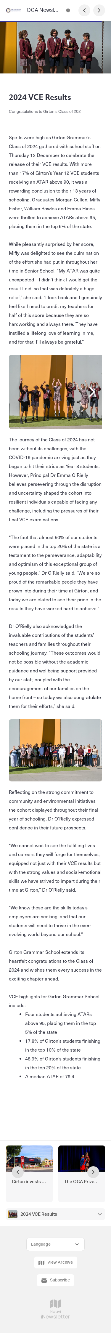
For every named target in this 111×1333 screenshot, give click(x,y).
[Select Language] (55, 1244)
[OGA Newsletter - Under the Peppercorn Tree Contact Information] (68, 10)
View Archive (55, 1263)
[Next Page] (99, 10)
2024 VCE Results (38, 1214)
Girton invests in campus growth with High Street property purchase (29, 1182)
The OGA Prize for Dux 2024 (81, 1182)
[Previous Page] (84, 10)
